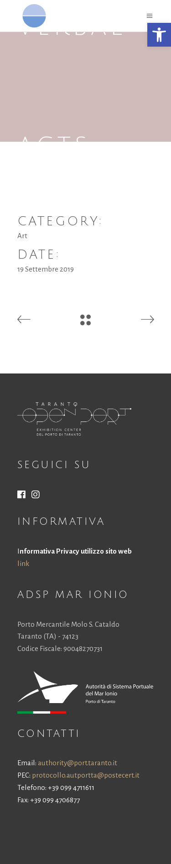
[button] (159, 35)
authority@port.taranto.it (77, 763)
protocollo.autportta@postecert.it (86, 775)
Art (22, 236)
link (23, 563)
